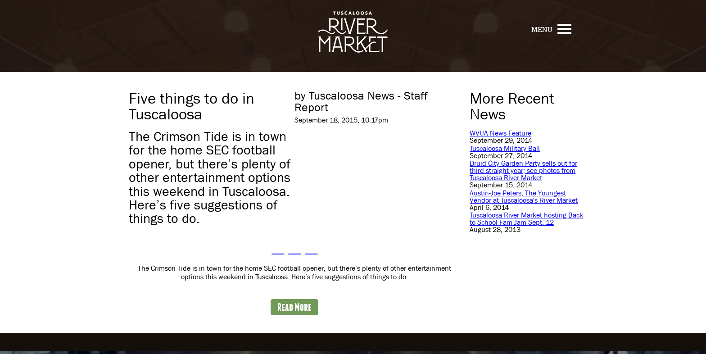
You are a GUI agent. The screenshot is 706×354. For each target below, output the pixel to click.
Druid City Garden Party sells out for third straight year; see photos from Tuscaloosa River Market (523, 170)
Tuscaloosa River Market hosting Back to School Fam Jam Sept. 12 (526, 218)
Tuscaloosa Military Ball (505, 148)
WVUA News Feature (500, 133)
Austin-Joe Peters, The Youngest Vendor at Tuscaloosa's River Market (524, 196)
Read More (294, 307)
